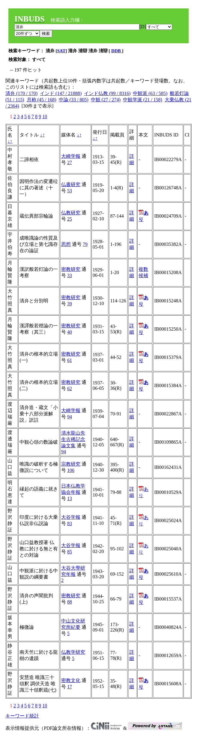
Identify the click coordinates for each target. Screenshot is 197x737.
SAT (61, 50)
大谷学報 (70, 517)
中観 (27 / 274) (106, 99)
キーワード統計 (22, 715)
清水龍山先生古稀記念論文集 (73, 439)
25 (69, 219)
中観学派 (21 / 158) (142, 99)
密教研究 (70, 269)
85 (69, 551)
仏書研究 (70, 184)
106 (70, 470)
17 (69, 686)
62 (69, 388)
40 (69, 332)
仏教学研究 (73, 652)
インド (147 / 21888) (61, 93)
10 (44, 116)
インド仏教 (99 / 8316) (107, 93)
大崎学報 (70, 156)
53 (69, 190)
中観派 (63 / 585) (150, 93)
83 (69, 523)
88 (69, 601)
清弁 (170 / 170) (21, 93)
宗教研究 (70, 463)
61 (69, 360)
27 (69, 162)
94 (69, 416)
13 (69, 498)
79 (85, 244)
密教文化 (70, 680)
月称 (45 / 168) (41, 99)
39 (69, 303)
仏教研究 (70, 212)
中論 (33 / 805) (73, 99)
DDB (116, 50)
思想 (66, 244)
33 (69, 275)
